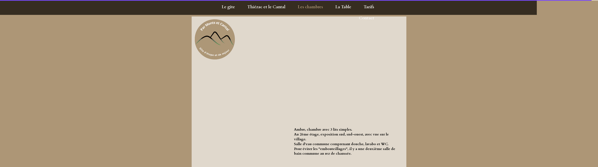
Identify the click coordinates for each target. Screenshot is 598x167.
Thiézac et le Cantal (266, 7)
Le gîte (228, 7)
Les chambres (310, 7)
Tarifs (369, 7)
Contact (366, 18)
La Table (343, 7)
